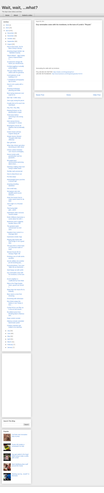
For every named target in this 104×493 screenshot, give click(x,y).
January (10, 347)
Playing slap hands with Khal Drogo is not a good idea (15, 241)
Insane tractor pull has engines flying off (14, 132)
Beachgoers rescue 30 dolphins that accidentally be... (15, 127)
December (10, 33)
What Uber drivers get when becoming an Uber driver (16, 146)
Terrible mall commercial (14, 171)
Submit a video (27, 15)
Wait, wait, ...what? (20, 7)
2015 (7, 28)
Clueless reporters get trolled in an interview (14, 326)
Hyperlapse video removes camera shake (15, 213)
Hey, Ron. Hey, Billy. (13, 108)
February (10, 344)
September (11, 41)
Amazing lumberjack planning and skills (13, 89)
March (9, 342)
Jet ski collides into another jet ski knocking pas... (15, 262)
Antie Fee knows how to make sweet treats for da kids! (15, 199)
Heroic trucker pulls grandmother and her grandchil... (14, 156)
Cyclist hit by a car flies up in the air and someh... (15, 308)
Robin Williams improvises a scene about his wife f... (16, 218)
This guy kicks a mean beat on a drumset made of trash (15, 247)
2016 (7, 25)
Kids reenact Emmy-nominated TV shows (14, 122)
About (16, 15)
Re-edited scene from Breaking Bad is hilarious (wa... (15, 313)
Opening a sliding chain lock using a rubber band (16, 167)
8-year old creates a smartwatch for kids (18, 445)
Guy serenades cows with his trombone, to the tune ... (15, 274)
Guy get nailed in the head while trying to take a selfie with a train (20, 456)
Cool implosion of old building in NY (13, 76)
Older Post (97, 95)
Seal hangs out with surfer (15, 270)
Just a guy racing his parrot (15, 100)
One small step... (12, 188)
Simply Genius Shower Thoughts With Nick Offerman (14, 138)
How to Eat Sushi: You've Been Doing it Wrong (15, 47)
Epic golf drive (11, 142)
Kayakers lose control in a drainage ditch (15, 233)
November (10, 36)
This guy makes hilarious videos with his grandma (15, 71)
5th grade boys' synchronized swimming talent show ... (15, 162)
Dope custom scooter (13, 318)
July (8, 331)
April (9, 339)
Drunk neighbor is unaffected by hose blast (15, 279)
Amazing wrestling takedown (13, 185)
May (8, 336)
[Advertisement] (68, 85)
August (9, 44)
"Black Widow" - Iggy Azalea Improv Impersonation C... (16, 57)
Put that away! (11, 177)
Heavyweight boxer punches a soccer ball (16, 180)
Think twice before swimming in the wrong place (15, 116)
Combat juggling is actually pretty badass (15, 67)
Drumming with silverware (15, 298)
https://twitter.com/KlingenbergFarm (63, 72)
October (10, 38)
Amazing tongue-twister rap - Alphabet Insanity (15, 52)
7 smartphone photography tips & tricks (15, 80)
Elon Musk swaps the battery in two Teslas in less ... (15, 303)
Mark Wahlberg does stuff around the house (20, 465)
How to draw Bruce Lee (14, 174)
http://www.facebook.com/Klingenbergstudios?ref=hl (67, 74)
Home (7, 15)
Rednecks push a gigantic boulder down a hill (15, 222)
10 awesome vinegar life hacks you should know (15, 62)
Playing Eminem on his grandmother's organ (14, 111)
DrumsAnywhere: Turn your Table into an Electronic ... (16, 266)
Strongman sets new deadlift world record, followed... (14, 193)
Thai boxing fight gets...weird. (12, 209)
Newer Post (40, 95)
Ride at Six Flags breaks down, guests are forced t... (15, 285)
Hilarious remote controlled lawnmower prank (15, 322)
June (9, 333)
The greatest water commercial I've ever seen (14, 227)
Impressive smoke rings (14, 237)
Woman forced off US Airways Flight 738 (14, 252)
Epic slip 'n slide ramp (14, 97)
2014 (7, 30)
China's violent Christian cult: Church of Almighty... (16, 150)
